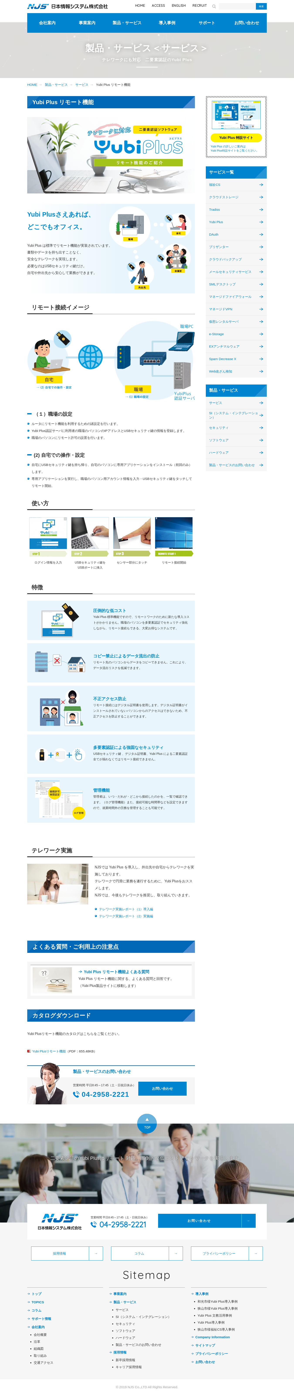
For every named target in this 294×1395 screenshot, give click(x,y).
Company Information (212, 1337)
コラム (36, 1310)
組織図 (39, 1348)
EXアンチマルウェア (224, 346)
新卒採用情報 (125, 1360)
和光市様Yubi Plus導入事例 (218, 1301)
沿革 (37, 1341)
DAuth (213, 234)
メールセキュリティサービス (230, 272)
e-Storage (216, 334)
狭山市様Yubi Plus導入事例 (218, 1308)
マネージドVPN (220, 309)
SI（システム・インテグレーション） (233, 415)
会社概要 (40, 1334)
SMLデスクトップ (222, 284)
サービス (81, 84)
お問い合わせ (246, 23)
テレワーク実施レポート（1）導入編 (126, 909)
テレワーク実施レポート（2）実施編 (126, 916)
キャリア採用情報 (129, 1367)
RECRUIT (200, 5)
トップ (36, 1294)
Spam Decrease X (222, 359)
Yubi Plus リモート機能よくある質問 (116, 972)
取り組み (40, 1355)
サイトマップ (205, 1345)
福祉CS (214, 184)
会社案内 (47, 23)
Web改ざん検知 (220, 371)
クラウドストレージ (223, 197)
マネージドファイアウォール (230, 296)
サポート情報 (41, 1319)
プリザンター (219, 247)
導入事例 (167, 23)
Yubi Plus (216, 222)
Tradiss (214, 209)
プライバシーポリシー (211, 1353)
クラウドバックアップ (225, 259)
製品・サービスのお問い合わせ (232, 465)
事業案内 (87, 23)
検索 (261, 6)
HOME (140, 5)
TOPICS (38, 1302)
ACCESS (158, 5)
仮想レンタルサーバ (223, 321)
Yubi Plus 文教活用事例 (215, 1315)
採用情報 (120, 1352)
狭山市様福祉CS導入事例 (216, 1329)
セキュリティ (219, 427)
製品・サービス (127, 23)
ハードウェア (219, 452)
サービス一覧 (221, 172)
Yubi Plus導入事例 (211, 1322)
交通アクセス (43, 1362)
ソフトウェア (219, 440)
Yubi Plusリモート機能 (49, 1051)
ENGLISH (179, 5)
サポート (207, 23)
